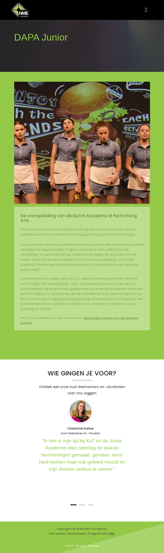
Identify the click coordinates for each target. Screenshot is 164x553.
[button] (73, 504)
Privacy (81, 545)
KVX (112, 533)
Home (69, 545)
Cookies (93, 545)
